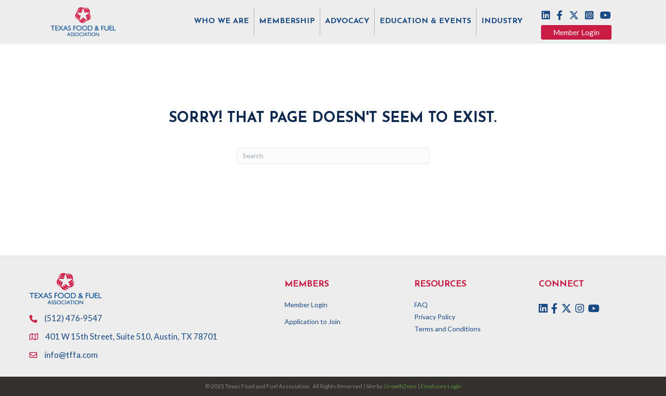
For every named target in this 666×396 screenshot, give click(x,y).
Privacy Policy (434, 317)
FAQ (421, 304)
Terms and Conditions (447, 329)
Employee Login (441, 386)
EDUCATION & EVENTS (425, 21)
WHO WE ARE (221, 21)
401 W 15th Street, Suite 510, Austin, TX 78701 (132, 336)
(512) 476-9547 (73, 318)
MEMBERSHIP (287, 21)
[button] (576, 32)
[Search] (332, 156)
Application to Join (312, 321)
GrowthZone (400, 386)
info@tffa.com (71, 355)
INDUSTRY (502, 21)
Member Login (306, 304)
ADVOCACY (347, 21)
